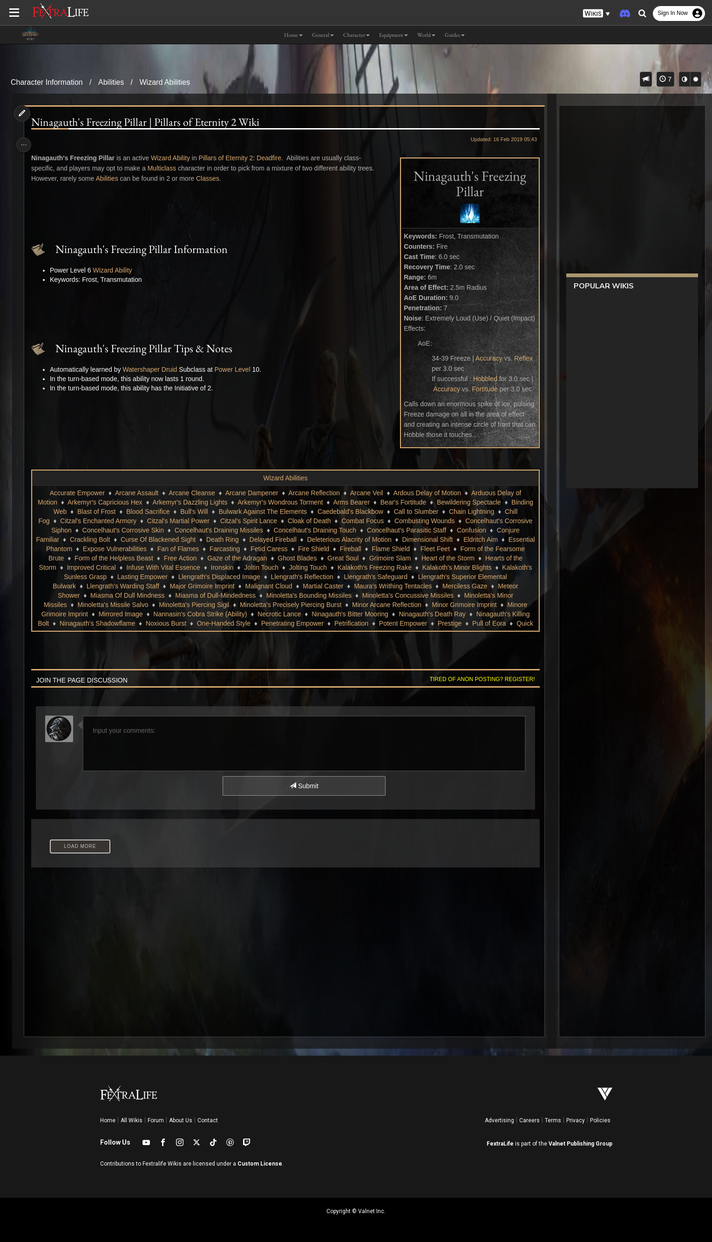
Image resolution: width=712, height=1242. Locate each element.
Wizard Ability (173, 158)
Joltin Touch (340, 567)
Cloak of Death (386, 521)
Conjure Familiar (128, 539)
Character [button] (356, 35)
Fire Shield (406, 549)
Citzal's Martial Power (255, 521)
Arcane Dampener (251, 493)
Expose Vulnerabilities (207, 549)
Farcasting (318, 549)
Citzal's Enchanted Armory (175, 521)
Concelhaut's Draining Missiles (314, 530)
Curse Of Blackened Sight (250, 539)
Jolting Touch (386, 567)
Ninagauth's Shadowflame (203, 623)
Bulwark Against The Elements (319, 511)
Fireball (443, 549)
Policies (600, 1120)
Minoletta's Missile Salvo (147, 604)
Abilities (111, 82)
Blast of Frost (153, 511)
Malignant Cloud (307, 586)
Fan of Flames (271, 549)
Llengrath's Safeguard (430, 576)
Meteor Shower (90, 595)
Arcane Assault (136, 493)
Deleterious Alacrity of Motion (441, 539)
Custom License (259, 1163)
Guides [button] (455, 35)
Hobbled (481, 378)
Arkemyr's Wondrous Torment (310, 502)
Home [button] (293, 35)
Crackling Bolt (182, 539)
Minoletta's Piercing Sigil (229, 604)
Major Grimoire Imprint (241, 586)
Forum (156, 1120)
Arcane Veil (366, 493)
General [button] (323, 35)
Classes (211, 178)
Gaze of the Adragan (320, 558)
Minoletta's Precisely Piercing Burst (325, 604)
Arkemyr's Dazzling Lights (220, 502)
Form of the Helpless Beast (197, 558)
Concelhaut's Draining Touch (410, 530)
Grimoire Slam (473, 558)
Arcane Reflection (313, 493)
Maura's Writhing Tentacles (432, 586)
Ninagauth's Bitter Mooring (414, 614)
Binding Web (105, 511)
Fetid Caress (362, 549)
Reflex (519, 358)
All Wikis (131, 1120)
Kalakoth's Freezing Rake (453, 567)
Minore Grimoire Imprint (118, 614)
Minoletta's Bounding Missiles (341, 595)
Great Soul (426, 558)
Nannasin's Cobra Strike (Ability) (264, 614)
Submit (303, 786)
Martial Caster (362, 586)
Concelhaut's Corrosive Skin (218, 530)
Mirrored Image (185, 614)
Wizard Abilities (165, 82)
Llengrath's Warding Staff (162, 586)
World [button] (426, 35)
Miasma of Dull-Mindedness (248, 595)
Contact (207, 1120)
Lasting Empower (197, 576)
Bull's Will (250, 511)
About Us (180, 1120)
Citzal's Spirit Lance (325, 521)
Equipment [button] (393, 35)
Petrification (457, 623)
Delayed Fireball (365, 539)
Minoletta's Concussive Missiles (440, 595)
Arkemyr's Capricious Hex (135, 502)
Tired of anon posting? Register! (477, 679)
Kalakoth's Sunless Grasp (124, 576)
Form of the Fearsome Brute (107, 558)
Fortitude (480, 389)
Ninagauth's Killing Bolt (121, 623)
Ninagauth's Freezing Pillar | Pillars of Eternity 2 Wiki (148, 122)
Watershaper (144, 369)
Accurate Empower (76, 493)
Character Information (47, 82)
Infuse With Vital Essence (241, 567)
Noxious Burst (271, 623)
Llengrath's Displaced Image (274, 576)
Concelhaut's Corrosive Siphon (122, 530)
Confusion (78, 539)
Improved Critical (169, 567)
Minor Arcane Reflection (421, 604)
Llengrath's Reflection (356, 576)
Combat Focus (439, 521)
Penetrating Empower (398, 623)
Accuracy (484, 358)
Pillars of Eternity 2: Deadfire (243, 158)
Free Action (263, 558)
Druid (172, 369)
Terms (553, 1120)
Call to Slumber (472, 511)
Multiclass (165, 168)
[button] (596, 14)
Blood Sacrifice (204, 511)
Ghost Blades (380, 558)
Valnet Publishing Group (580, 1143)
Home (107, 1120)
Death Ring (314, 539)
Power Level (236, 369)
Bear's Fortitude (434, 502)
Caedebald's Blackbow (407, 511)
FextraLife (500, 1143)
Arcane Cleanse (191, 493)
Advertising (499, 1120)
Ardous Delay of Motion (427, 493)
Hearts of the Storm (106, 567)
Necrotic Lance (343, 614)
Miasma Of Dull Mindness (160, 595)
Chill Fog (114, 521)
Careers (529, 1120)
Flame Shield (484, 549)
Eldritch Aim (83, 549)
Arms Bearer (382, 502)
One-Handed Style (329, 623)
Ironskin (300, 567)
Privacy (575, 1120)
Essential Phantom (138, 549)
